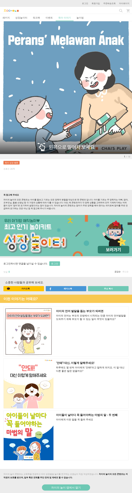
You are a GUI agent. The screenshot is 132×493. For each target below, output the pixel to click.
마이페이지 (124, 3)
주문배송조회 (109, 3)
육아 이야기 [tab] (64, 17)
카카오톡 (18, 288)
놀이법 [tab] (80, 17)
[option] (66, 87)
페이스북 (60, 288)
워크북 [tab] (36, 17)
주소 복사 (108, 288)
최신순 (125, 271)
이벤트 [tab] (49, 17)
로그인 (85, 3)
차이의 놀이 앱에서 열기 (66, 487)
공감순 (117, 271)
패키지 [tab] (6, 17)
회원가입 (96, 3)
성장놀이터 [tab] (21, 17)
